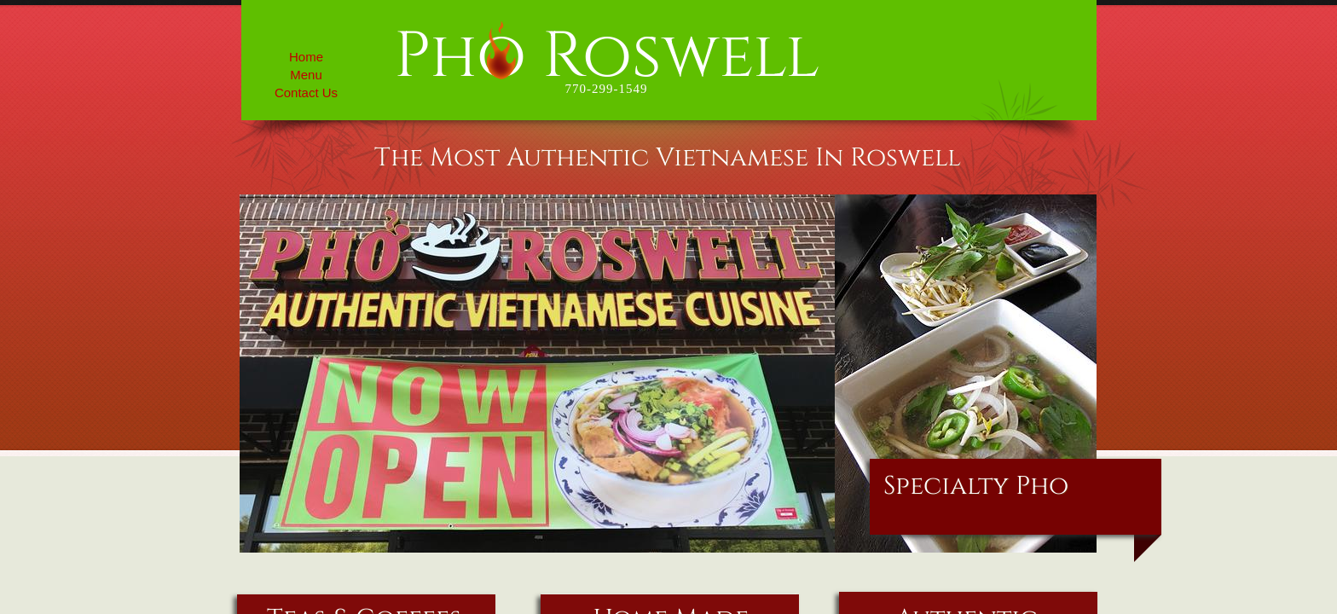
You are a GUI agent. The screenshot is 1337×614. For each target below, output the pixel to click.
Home (306, 56)
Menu (306, 74)
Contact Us (306, 92)
